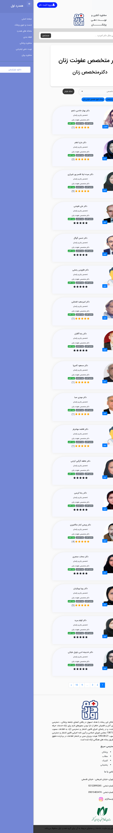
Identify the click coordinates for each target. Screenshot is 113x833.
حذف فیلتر (35, 91)
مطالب (71, 756)
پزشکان (71, 752)
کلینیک (71, 760)
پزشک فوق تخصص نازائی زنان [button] (59, 99)
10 (43, 685)
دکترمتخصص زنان (56, 72)
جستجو (12, 35)
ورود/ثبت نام (13, 5)
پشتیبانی (70, 764)
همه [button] (91, 99)
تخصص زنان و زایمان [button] (80, 99)
